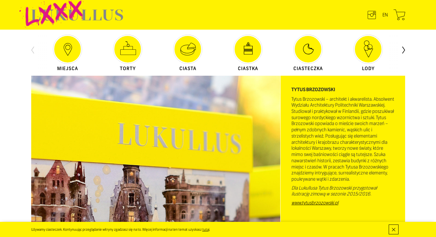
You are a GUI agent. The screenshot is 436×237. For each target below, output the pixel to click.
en (385, 15)
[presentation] (32, 49)
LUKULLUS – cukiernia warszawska (77, 15)
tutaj (205, 229)
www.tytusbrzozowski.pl (314, 203)
